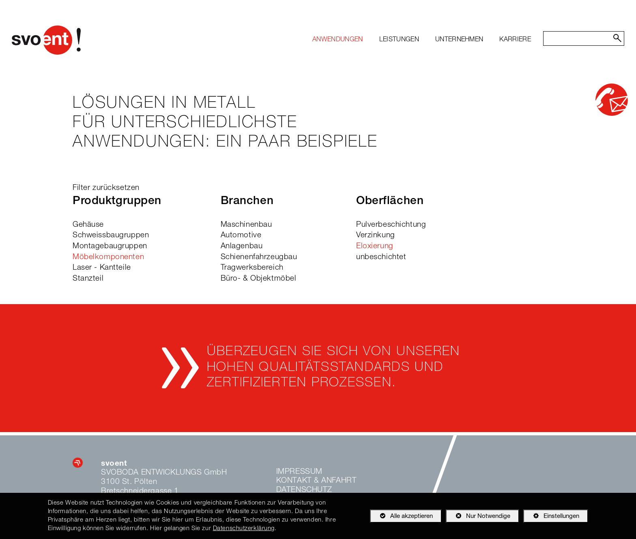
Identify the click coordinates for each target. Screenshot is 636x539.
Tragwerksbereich (252, 268)
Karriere (515, 40)
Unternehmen (459, 40)
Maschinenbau (246, 225)
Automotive (241, 235)
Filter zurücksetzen (106, 188)
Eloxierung (374, 246)
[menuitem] (337, 40)
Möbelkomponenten (108, 257)
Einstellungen (551, 517)
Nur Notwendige (478, 517)
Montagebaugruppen (110, 246)
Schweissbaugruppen (111, 235)
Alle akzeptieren (401, 516)
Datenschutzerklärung (244, 529)
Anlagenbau (242, 246)
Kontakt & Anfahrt (316, 481)
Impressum (299, 472)
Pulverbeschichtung (391, 225)
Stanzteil (88, 279)
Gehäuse (88, 225)
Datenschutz (304, 490)
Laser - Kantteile (102, 268)
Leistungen (399, 40)
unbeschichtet (381, 257)
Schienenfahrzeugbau (259, 257)
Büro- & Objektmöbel (259, 279)
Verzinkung (375, 235)
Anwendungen (337, 40)
